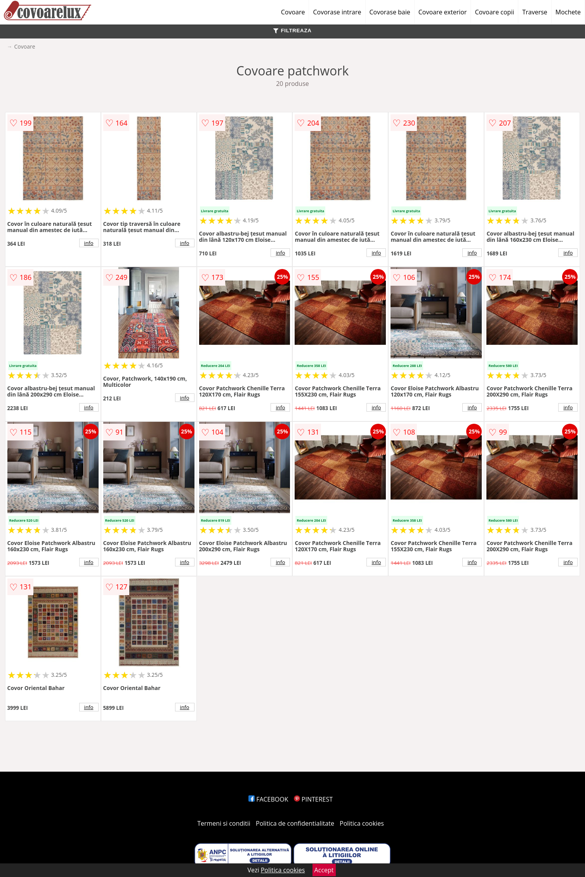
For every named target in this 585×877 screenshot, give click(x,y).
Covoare (293, 12)
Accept (324, 870)
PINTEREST (313, 799)
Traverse (534, 12)
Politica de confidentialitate (295, 823)
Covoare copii (494, 12)
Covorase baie (390, 12)
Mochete (568, 12)
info (89, 242)
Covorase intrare (337, 12)
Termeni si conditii (223, 823)
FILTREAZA (292, 30)
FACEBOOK (268, 799)
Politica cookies (362, 823)
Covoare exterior (442, 12)
